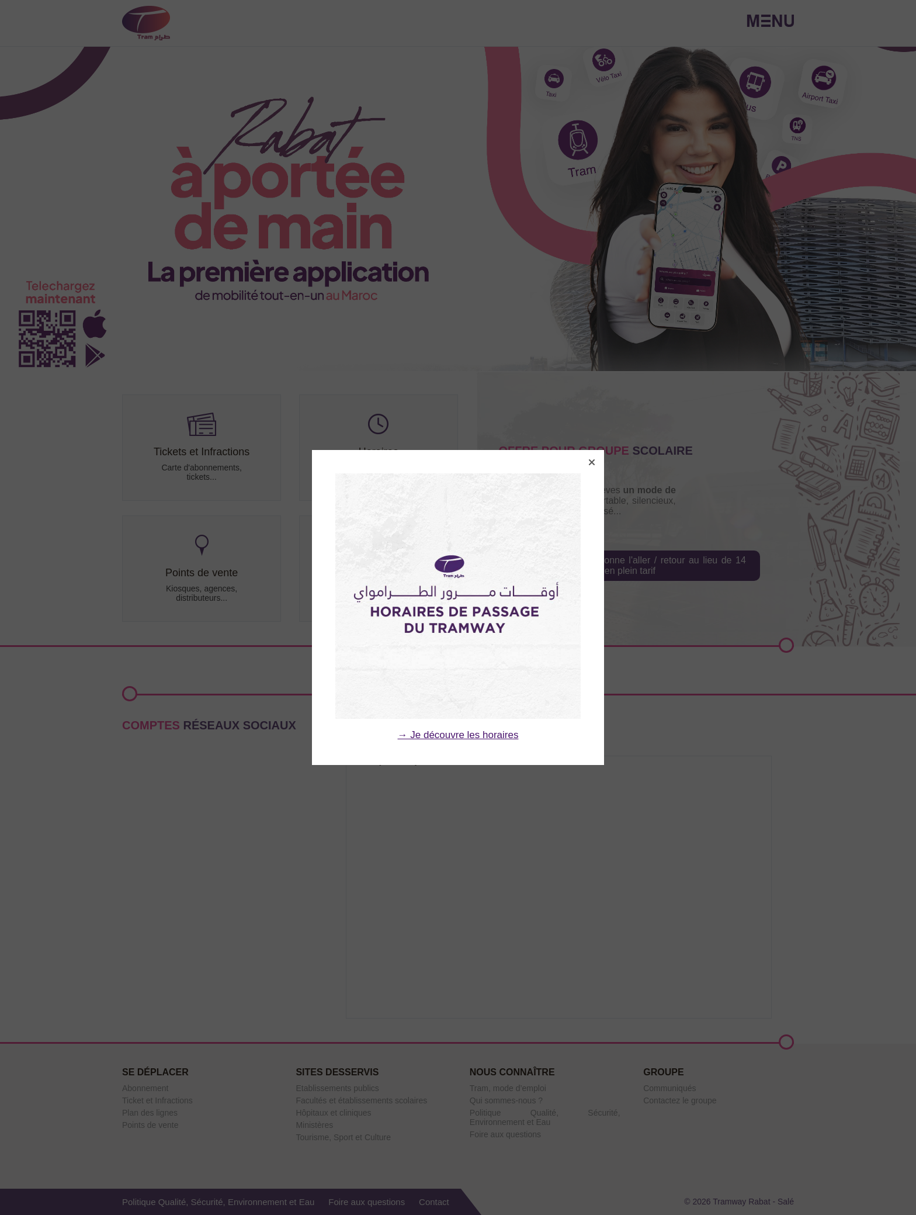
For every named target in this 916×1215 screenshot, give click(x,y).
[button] (592, 462)
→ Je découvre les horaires (458, 734)
